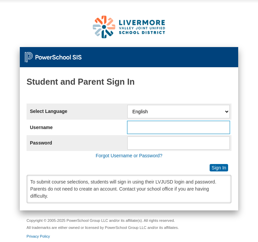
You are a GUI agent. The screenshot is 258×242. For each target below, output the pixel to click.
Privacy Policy (38, 236)
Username (41, 127)
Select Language (48, 111)
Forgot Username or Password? (129, 155)
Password (41, 143)
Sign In (219, 167)
